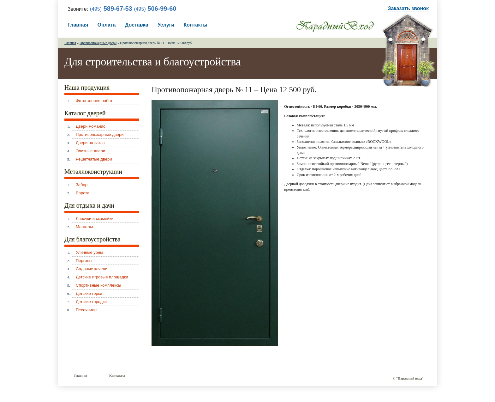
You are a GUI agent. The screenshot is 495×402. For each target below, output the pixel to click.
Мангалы (84, 226)
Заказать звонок (408, 8)
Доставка (136, 24)
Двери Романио (90, 126)
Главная (78, 24)
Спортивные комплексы (98, 285)
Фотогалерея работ (94, 100)
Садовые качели (91, 268)
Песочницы (86, 310)
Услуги (166, 24)
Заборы (83, 184)
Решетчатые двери (94, 159)
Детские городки (91, 301)
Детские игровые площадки (102, 277)
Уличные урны (89, 252)
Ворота (82, 193)
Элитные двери (90, 151)
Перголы (84, 260)
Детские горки (89, 293)
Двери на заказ (90, 142)
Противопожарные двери (98, 43)
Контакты (195, 24)
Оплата (107, 24)
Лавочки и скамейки (95, 218)
